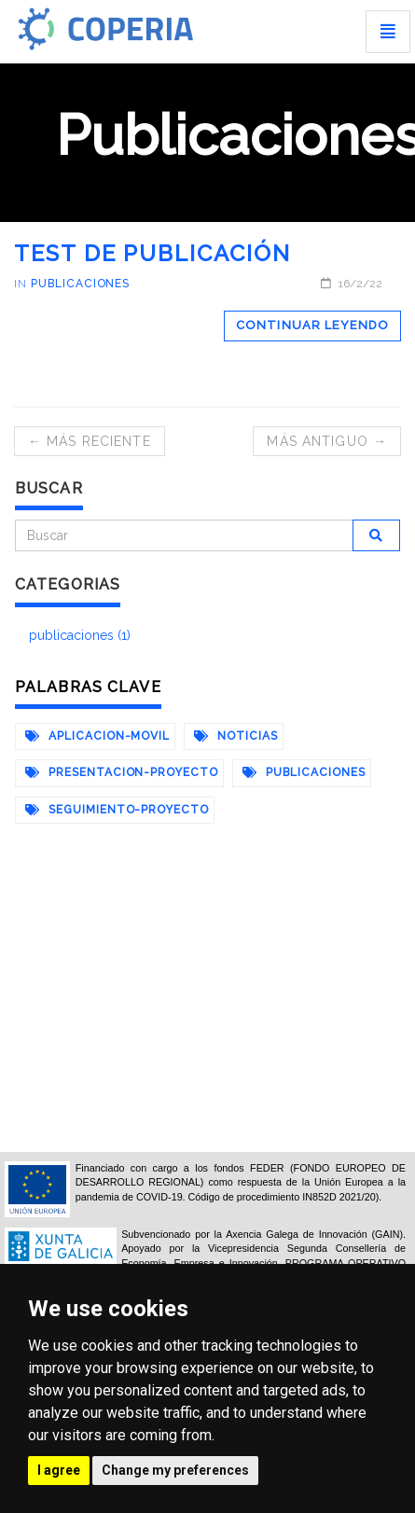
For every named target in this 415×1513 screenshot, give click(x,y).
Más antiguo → (327, 441)
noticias (236, 736)
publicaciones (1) (80, 635)
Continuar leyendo (312, 325)
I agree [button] (58, 1470)
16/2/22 (351, 283)
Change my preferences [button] (175, 1470)
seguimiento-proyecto (117, 809)
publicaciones (80, 283)
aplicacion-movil (97, 736)
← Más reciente (89, 441)
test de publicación (152, 253)
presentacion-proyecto (121, 772)
